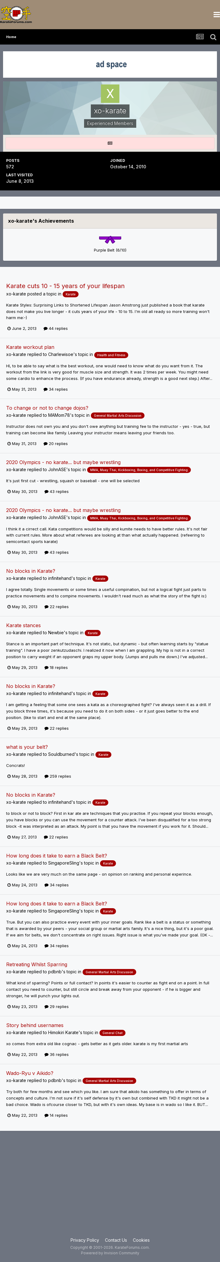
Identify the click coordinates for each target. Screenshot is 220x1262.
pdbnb (55, 971)
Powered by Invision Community (110, 1253)
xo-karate (16, 293)
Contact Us (116, 1240)
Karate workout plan (30, 347)
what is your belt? (27, 747)
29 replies (56, 1006)
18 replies (56, 667)
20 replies (56, 443)
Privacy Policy (85, 1240)
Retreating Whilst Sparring (36, 964)
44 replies (56, 328)
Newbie (56, 632)
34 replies (56, 389)
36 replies (56, 1054)
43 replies (56, 491)
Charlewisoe (60, 354)
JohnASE (57, 469)
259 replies (57, 776)
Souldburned (61, 754)
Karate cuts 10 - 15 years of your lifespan (65, 286)
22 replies (56, 606)
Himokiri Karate (63, 1032)
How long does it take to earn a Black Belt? (56, 856)
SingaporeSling (63, 862)
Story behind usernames (35, 1025)
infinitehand (59, 578)
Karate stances (23, 625)
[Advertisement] (110, 1188)
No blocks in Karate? (30, 571)
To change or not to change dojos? (47, 408)
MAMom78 (59, 415)
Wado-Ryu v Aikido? (29, 1073)
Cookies (141, 1240)
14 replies (56, 1115)
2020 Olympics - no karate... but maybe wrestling (63, 462)
